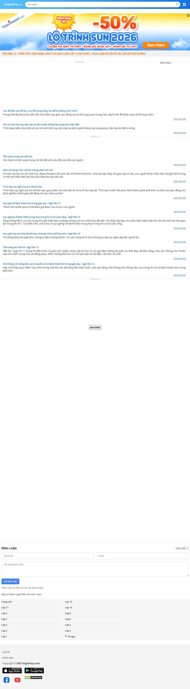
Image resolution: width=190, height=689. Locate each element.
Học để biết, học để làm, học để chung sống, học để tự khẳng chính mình (40, 110)
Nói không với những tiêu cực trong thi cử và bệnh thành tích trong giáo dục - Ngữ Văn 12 (48, 263)
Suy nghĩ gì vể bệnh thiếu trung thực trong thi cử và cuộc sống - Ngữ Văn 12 (41, 216)
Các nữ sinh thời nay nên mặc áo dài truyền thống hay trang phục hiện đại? (41, 124)
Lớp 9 (4, 613)
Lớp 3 (4, 630)
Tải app (70, 636)
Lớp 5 (4, 624)
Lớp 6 (68, 619)
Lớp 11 (5, 607)
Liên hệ (6, 652)
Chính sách (8, 657)
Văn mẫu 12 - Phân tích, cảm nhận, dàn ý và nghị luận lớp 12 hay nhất (46, 53)
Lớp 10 (68, 607)
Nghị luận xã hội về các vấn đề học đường (119, 53)
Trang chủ (6, 601)
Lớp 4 (68, 624)
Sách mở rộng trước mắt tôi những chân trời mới (28, 170)
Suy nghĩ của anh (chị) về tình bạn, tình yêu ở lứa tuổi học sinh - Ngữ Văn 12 (41, 233)
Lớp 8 (68, 613)
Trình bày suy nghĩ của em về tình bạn (22, 186)
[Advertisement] (95, 86)
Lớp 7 (4, 619)
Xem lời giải (180, 118)
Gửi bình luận (10, 581)
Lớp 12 (68, 601)
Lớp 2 (68, 630)
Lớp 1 (4, 636)
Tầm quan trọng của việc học (17, 156)
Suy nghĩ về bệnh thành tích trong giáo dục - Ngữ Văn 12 (32, 203)
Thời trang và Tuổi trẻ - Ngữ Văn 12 (21, 247)
